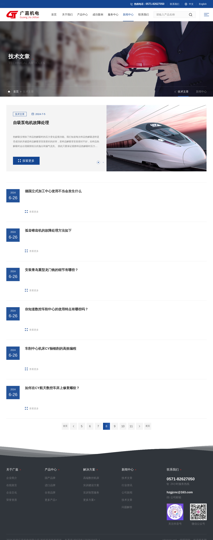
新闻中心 (128, 15)
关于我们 (67, 15)
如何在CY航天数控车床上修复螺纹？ (52, 413)
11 (119, 426)
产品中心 (82, 15)
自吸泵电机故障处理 (31, 122)
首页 (54, 15)
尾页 (128, 426)
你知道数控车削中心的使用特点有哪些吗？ (56, 334)
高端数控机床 (91, 534)
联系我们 (178, 4)
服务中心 (113, 15)
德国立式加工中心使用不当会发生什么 (53, 216)
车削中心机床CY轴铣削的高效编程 (50, 373)
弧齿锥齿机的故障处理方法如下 (48, 255)
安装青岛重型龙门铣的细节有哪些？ (51, 295)
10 (115, 426)
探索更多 (26, 160)
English (207, 4)
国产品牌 (50, 534)
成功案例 (98, 15)
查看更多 (32, 236)
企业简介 (11, 534)
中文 (195, 4)
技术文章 (183, 92)
